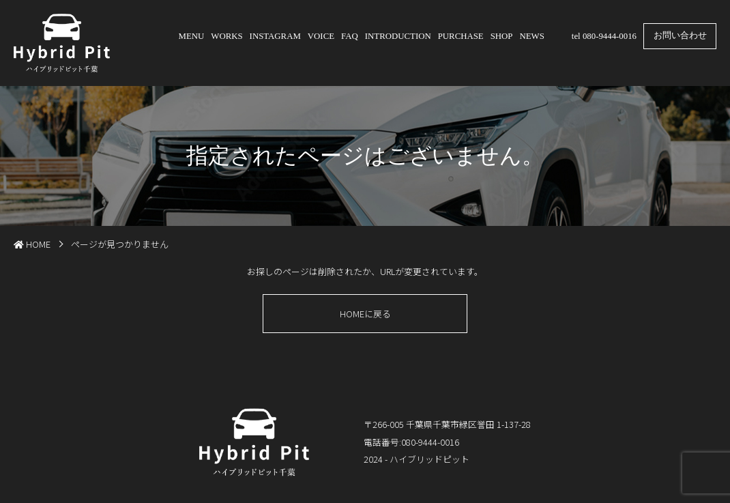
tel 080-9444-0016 (604, 36)
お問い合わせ (680, 35)
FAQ (349, 36)
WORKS (226, 36)
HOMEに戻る (365, 313)
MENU (192, 36)
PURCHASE (461, 36)
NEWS (532, 36)
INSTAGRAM (275, 36)
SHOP (502, 36)
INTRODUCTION (398, 36)
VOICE (321, 36)
